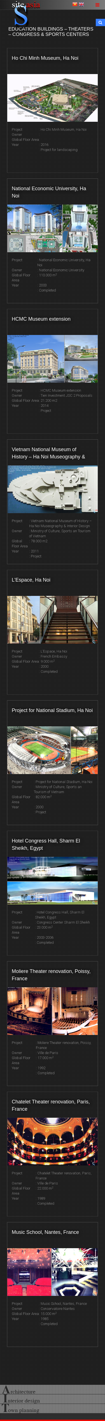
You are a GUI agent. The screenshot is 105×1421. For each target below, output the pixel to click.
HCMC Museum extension (41, 319)
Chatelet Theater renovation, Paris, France (51, 1105)
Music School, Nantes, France (45, 1232)
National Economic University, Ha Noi (49, 192)
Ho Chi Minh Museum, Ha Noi (45, 58)
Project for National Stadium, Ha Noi (52, 710)
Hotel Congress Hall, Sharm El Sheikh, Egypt (46, 844)
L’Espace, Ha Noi (31, 580)
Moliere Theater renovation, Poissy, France (51, 974)
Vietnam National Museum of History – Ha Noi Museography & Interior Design (48, 453)
